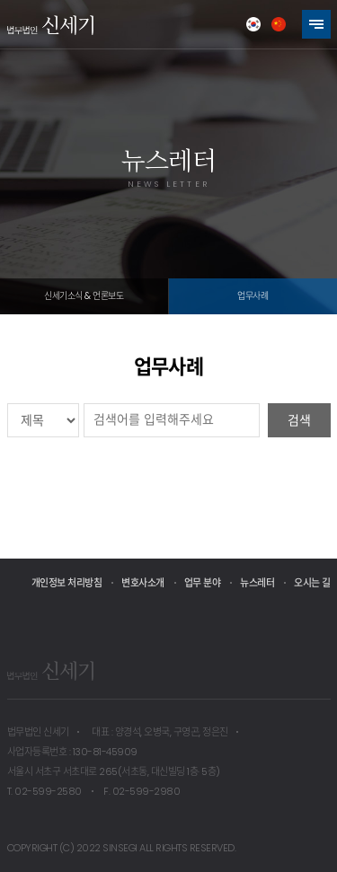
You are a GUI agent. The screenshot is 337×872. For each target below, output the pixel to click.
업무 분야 (202, 583)
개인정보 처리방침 (66, 583)
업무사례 (252, 296)
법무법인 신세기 (50, 24)
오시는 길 (312, 583)
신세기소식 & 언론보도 (83, 296)
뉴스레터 (257, 583)
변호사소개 (142, 583)
